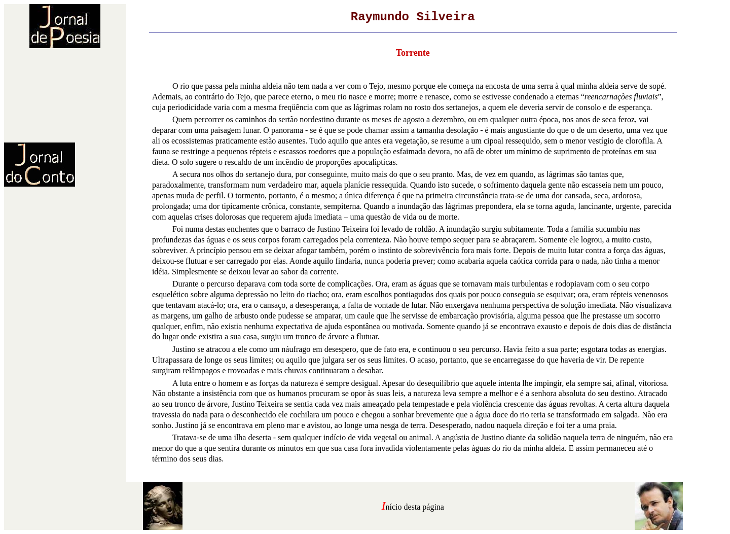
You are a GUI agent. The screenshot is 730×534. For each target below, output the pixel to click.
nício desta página (414, 507)
